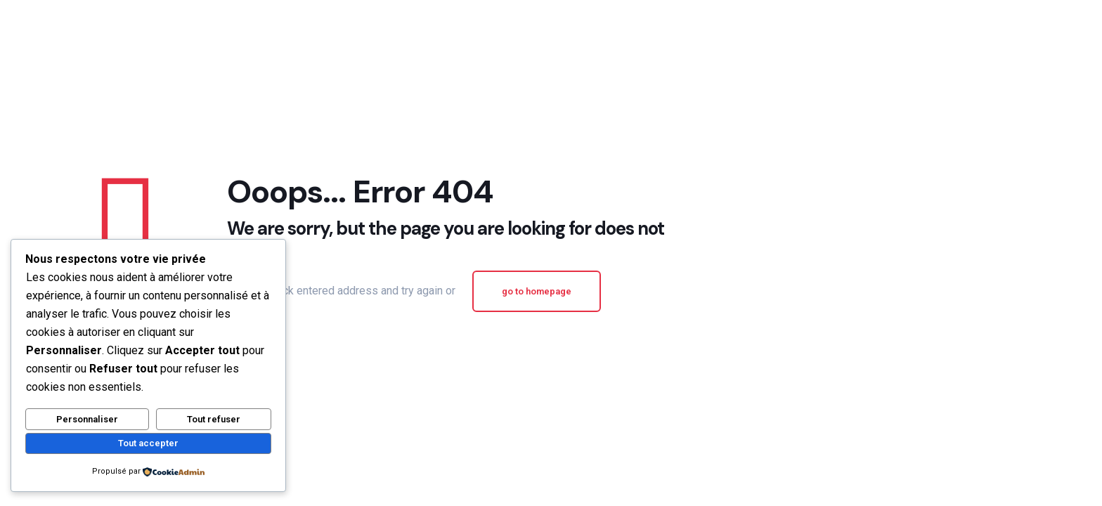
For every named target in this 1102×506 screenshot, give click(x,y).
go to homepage (536, 291)
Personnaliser (87, 419)
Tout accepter (148, 443)
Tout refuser (213, 419)
